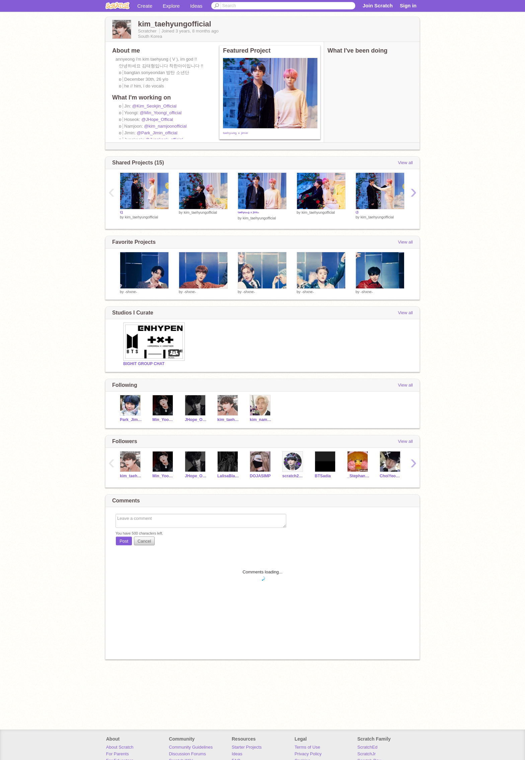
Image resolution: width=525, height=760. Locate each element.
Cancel (144, 541)
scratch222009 (293, 476)
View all (405, 162)
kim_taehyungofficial (141, 217)
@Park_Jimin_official (157, 132)
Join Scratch (378, 5)
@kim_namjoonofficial (165, 126)
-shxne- (131, 292)
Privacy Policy (308, 753)
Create (144, 6)
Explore (171, 6)
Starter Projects (247, 747)
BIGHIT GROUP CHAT (143, 363)
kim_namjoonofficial (261, 419)
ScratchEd (367, 747)
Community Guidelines (191, 747)
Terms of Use (307, 747)
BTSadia (323, 476)
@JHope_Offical (157, 119)
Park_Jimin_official (131, 419)
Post (124, 541)
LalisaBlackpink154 (228, 476)
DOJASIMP (260, 476)
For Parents (117, 753)
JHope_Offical (196, 419)
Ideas (196, 6)
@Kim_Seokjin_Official (154, 106)
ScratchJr (366, 753)
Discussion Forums (187, 753)
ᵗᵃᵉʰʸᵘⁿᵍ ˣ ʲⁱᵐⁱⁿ (235, 133)
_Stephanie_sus (358, 476)
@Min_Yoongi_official (161, 112)
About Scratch (120, 747)
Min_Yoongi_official (163, 419)
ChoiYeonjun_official (391, 476)
